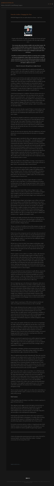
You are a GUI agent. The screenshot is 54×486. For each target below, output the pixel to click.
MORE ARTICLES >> (15, 464)
